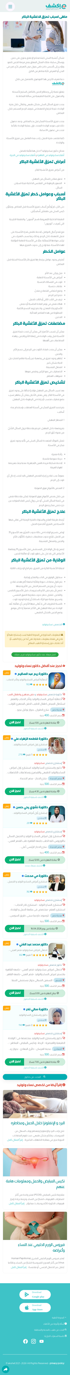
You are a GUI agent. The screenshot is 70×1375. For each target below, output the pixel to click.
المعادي (59, 1049)
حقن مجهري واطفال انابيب (20, 694)
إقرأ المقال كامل (15, 1139)
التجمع (60, 980)
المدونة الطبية (59, 1317)
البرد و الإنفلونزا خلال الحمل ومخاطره (38, 1123)
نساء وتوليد (47, 624)
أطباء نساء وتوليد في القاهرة (50, 155)
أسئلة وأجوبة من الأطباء (55, 1324)
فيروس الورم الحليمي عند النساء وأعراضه (41, 1247)
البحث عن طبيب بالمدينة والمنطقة (50, 1330)
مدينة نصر (58, 709)
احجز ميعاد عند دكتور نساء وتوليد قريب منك (35, 654)
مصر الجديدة (57, 778)
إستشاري (42, 750)
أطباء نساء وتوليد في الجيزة (22, 155)
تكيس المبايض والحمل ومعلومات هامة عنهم (35, 1184)
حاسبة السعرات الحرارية (55, 1336)
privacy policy (57, 1363)
